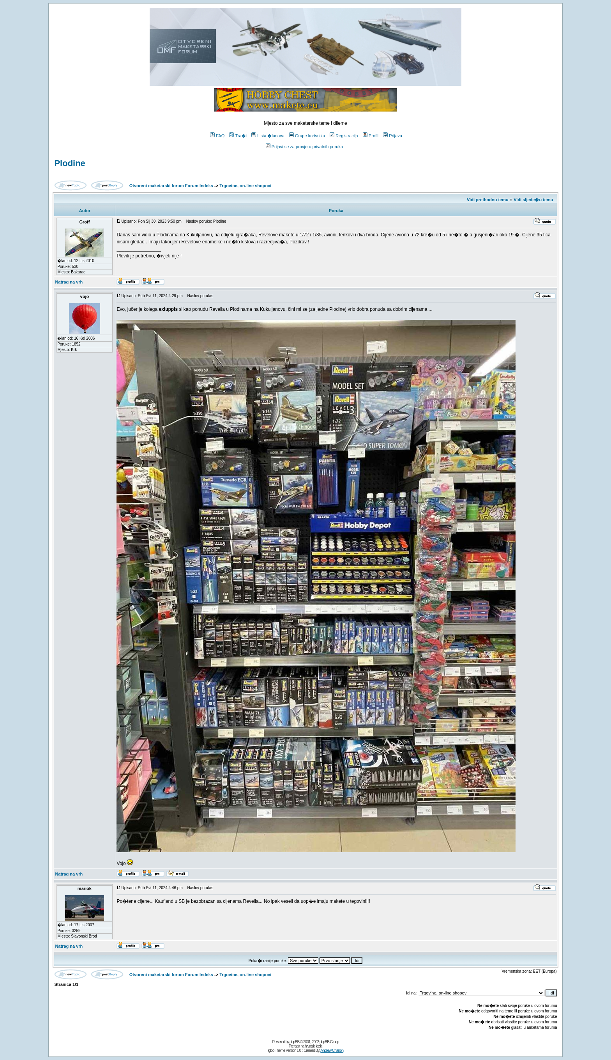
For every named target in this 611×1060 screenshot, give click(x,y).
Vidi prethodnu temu (488, 199)
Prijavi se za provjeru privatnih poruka (304, 146)
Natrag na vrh (69, 282)
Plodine (69, 163)
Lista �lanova (267, 135)
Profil (370, 135)
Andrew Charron (331, 1050)
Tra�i (238, 135)
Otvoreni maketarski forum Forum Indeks (171, 185)
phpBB (294, 1042)
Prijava (392, 135)
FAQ (217, 135)
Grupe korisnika (307, 135)
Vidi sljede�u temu (533, 199)
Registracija (344, 135)
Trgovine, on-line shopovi (245, 185)
